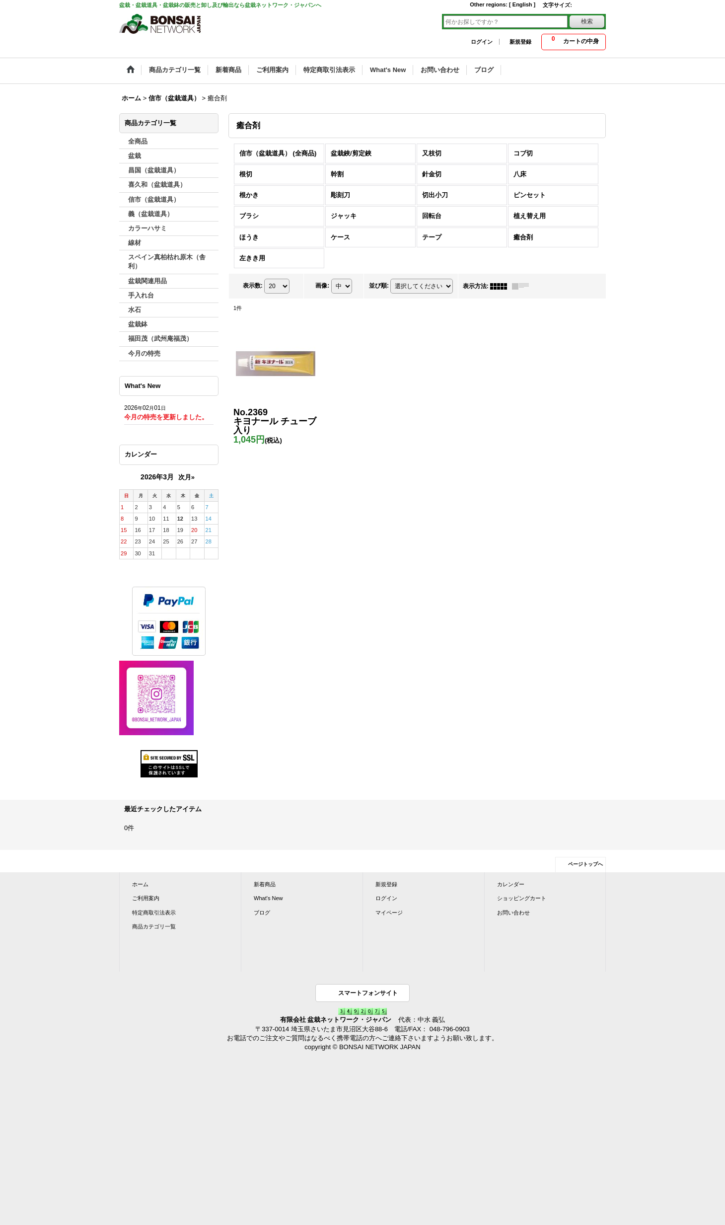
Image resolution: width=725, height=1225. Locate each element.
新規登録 (520, 42)
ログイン (482, 42)
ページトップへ (585, 864)
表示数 (253, 285)
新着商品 (265, 884)
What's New (268, 898)
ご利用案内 (145, 898)
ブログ (262, 913)
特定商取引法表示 (154, 913)
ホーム (140, 884)
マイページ (389, 913)
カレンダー (510, 884)
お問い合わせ (513, 913)
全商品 (137, 141)
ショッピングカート (521, 898)
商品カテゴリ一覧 (154, 926)
